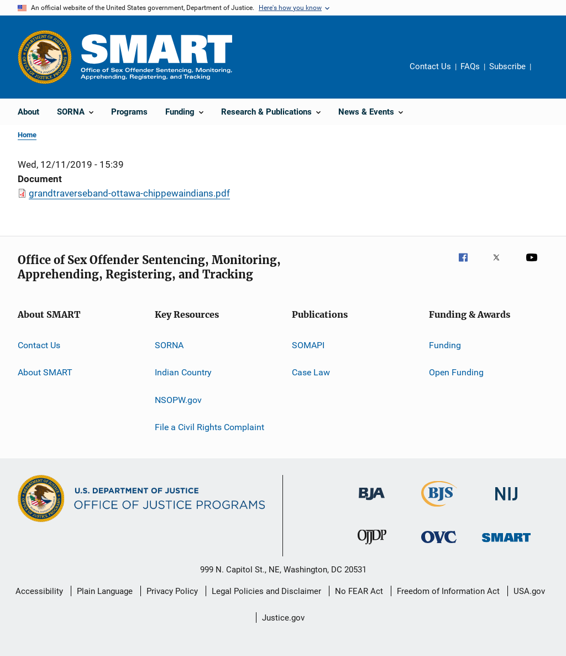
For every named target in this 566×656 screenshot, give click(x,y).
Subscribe (507, 66)
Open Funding (456, 372)
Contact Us (430, 66)
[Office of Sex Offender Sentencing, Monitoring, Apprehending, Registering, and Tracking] (506, 544)
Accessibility (39, 591)
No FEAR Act (359, 591)
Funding (445, 345)
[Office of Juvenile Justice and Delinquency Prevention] (372, 546)
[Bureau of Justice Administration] (372, 502)
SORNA (169, 345)
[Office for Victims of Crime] (439, 545)
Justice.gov (283, 618)
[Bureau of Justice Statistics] (439, 509)
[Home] (156, 56)
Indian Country (183, 372)
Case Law (311, 372)
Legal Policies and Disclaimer (266, 591)
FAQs (470, 66)
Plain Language (105, 591)
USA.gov (529, 591)
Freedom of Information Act (448, 591)
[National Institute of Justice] (506, 502)
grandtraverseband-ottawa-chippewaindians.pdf (129, 193)
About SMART (45, 372)
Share (548, 74)
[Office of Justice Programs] (45, 57)
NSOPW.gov (178, 400)
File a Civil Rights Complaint (209, 427)
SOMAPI (308, 345)
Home (27, 135)
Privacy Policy (172, 591)
